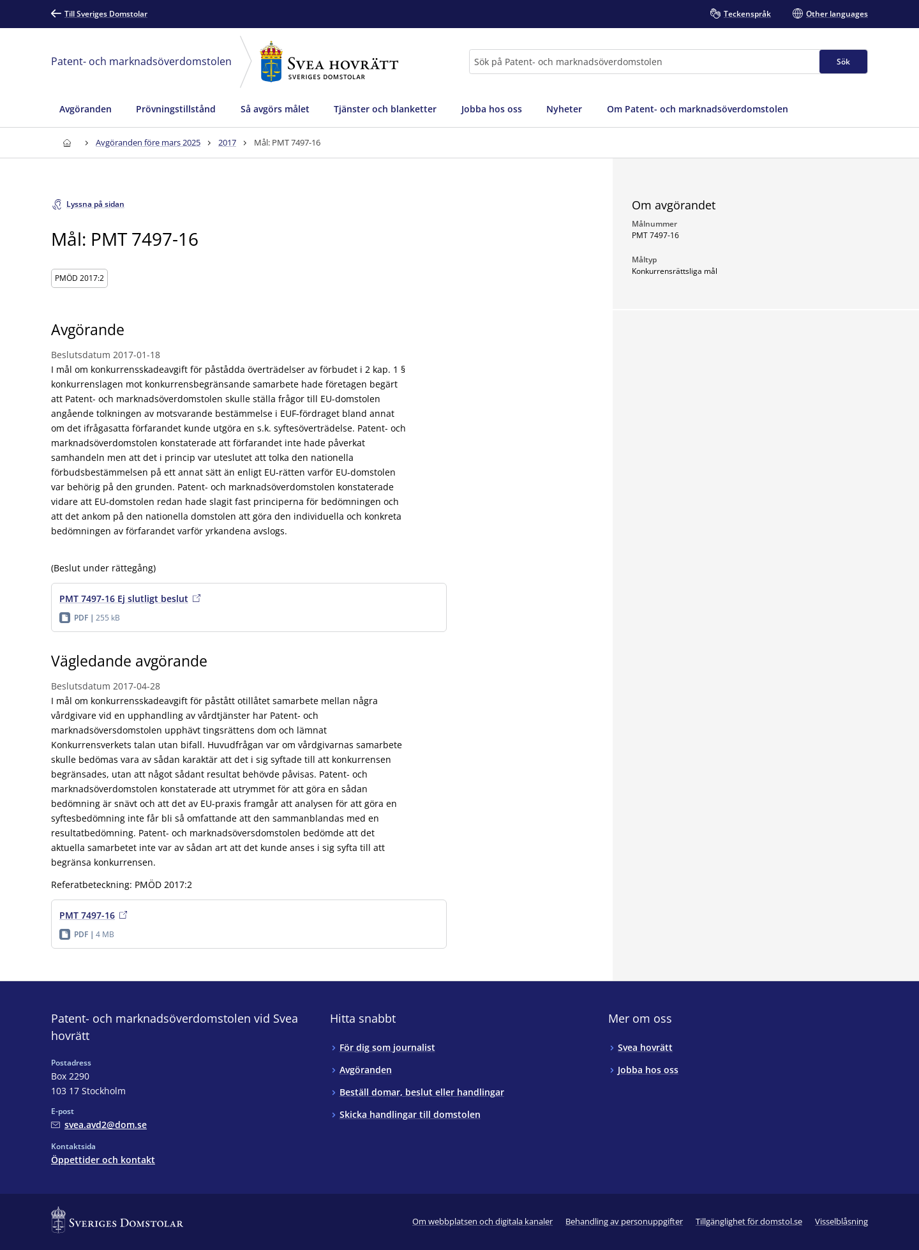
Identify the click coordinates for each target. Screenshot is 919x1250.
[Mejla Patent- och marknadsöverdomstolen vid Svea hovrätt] (99, 1124)
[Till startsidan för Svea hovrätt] (66, 143)
